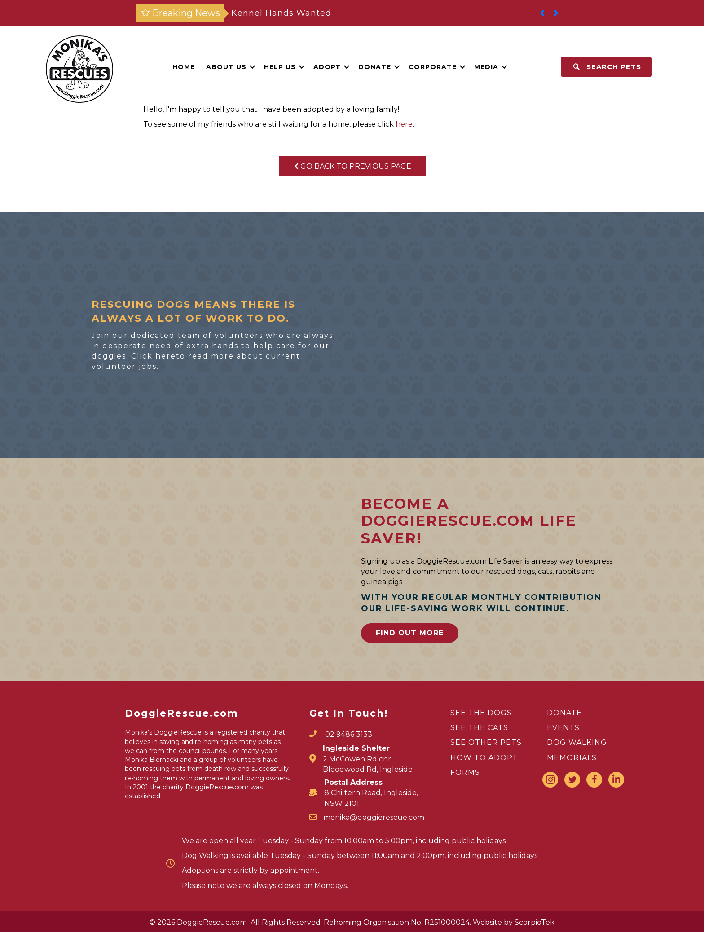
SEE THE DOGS (481, 713)
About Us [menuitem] (226, 67)
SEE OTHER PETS (486, 742)
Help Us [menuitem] (280, 67)
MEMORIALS (572, 757)
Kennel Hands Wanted (281, 13)
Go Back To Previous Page (352, 166)
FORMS (465, 772)
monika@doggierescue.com (373, 817)
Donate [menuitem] (374, 67)
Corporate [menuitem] (433, 67)
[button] (252, 66)
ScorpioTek (534, 922)
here (404, 124)
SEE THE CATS (479, 727)
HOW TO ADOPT (484, 757)
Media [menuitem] (486, 67)
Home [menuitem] (183, 67)
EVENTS (563, 727)
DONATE (564, 713)
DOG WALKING (577, 742)
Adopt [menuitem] (327, 67)
